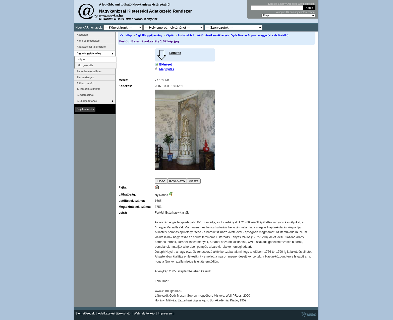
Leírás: (124, 212)
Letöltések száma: (132, 201)
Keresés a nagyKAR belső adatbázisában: (291, 4)
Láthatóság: (127, 194)
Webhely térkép (144, 313)
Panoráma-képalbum (89, 71)
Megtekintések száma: (135, 207)
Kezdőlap (126, 35)
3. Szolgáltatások (87, 101)
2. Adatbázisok (85, 95)
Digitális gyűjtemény (149, 35)
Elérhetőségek (85, 77)
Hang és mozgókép (88, 40)
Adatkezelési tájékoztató (91, 46)
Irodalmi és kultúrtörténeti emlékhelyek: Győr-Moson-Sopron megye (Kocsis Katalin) (233, 35)
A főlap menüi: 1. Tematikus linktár (88, 86)
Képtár (170, 35)
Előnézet (165, 64)
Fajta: (123, 187)
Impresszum (166, 313)
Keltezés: (125, 86)
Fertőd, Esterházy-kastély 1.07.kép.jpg (149, 41)
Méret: (123, 80)
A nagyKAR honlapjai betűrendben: (295, 12)
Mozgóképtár (85, 65)
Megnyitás (166, 69)
